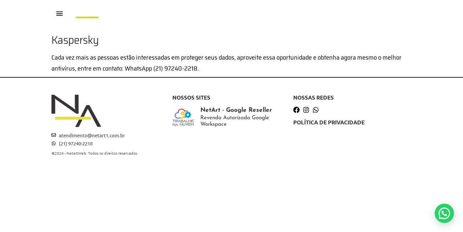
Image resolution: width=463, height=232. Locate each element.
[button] (59, 13)
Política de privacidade (329, 122)
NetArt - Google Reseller (236, 110)
